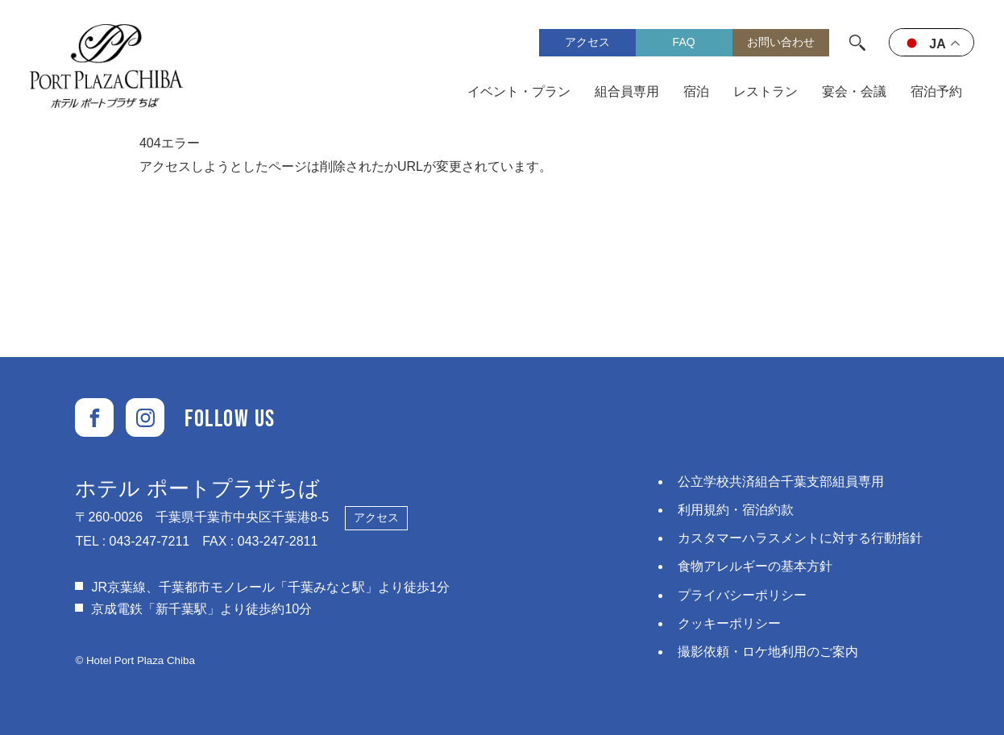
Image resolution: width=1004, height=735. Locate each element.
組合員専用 (627, 91)
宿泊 (696, 91)
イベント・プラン (518, 91)
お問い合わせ (781, 41)
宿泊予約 (936, 91)
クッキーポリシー (729, 623)
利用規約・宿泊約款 (736, 510)
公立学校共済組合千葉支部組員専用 (781, 481)
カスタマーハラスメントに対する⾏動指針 (800, 538)
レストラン (765, 91)
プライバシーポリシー (742, 595)
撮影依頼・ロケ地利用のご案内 (768, 651)
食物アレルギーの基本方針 (755, 566)
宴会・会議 (854, 91)
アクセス (587, 41)
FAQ (684, 41)
